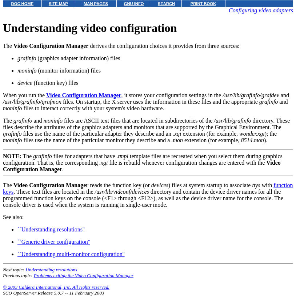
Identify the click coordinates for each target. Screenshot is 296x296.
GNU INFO (134, 3)
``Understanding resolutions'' (51, 229)
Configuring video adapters (261, 10)
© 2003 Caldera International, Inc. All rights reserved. (56, 287)
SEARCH (166, 3)
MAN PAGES (96, 3)
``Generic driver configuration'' (53, 242)
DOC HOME (22, 3)
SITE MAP (58, 3)
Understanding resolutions (51, 269)
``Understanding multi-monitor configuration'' (71, 254)
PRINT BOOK (203, 3)
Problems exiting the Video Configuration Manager (83, 275)
